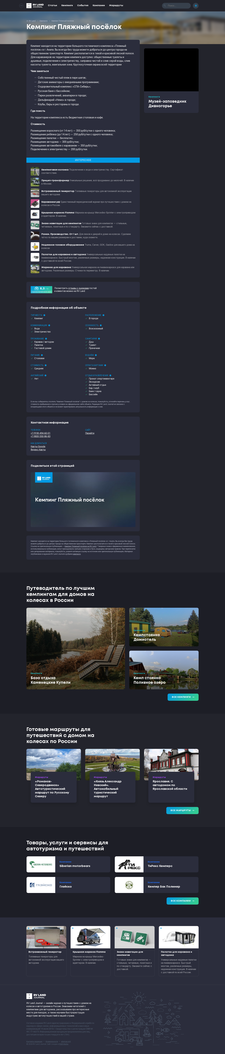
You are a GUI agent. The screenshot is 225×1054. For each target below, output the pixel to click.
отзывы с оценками (78, 288)
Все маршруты (182, 810)
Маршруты (116, 5)
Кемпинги (67, 5)
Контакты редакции (34, 1042)
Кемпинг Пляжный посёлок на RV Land (80, 546)
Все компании (182, 901)
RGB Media (63, 1044)
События (82, 5)
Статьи (52, 5)
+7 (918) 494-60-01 (40, 433)
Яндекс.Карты (38, 449)
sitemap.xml (66, 1042)
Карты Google (38, 446)
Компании (99, 5)
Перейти (89, 433)
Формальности (51, 1042)
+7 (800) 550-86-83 (40, 436)
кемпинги (77, 554)
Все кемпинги (183, 697)
